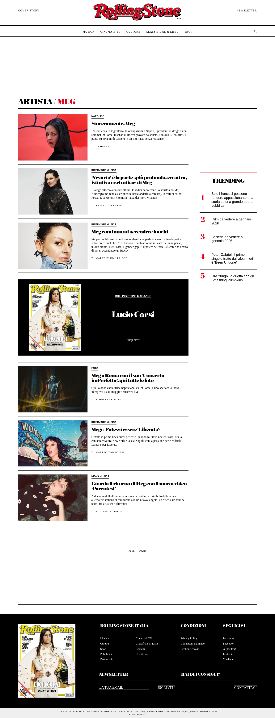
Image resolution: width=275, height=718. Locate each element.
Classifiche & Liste (162, 31)
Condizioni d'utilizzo (193, 643)
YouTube (228, 659)
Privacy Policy (189, 638)
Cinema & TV (110, 31)
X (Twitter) (229, 648)
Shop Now (133, 339)
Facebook (228, 643)
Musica (89, 31)
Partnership (106, 659)
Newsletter (247, 10)
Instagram (229, 638)
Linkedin (228, 654)
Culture (133, 31)
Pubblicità (106, 654)
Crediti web (142, 654)
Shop (188, 31)
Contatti (140, 648)
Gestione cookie (190, 648)
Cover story (28, 10)
